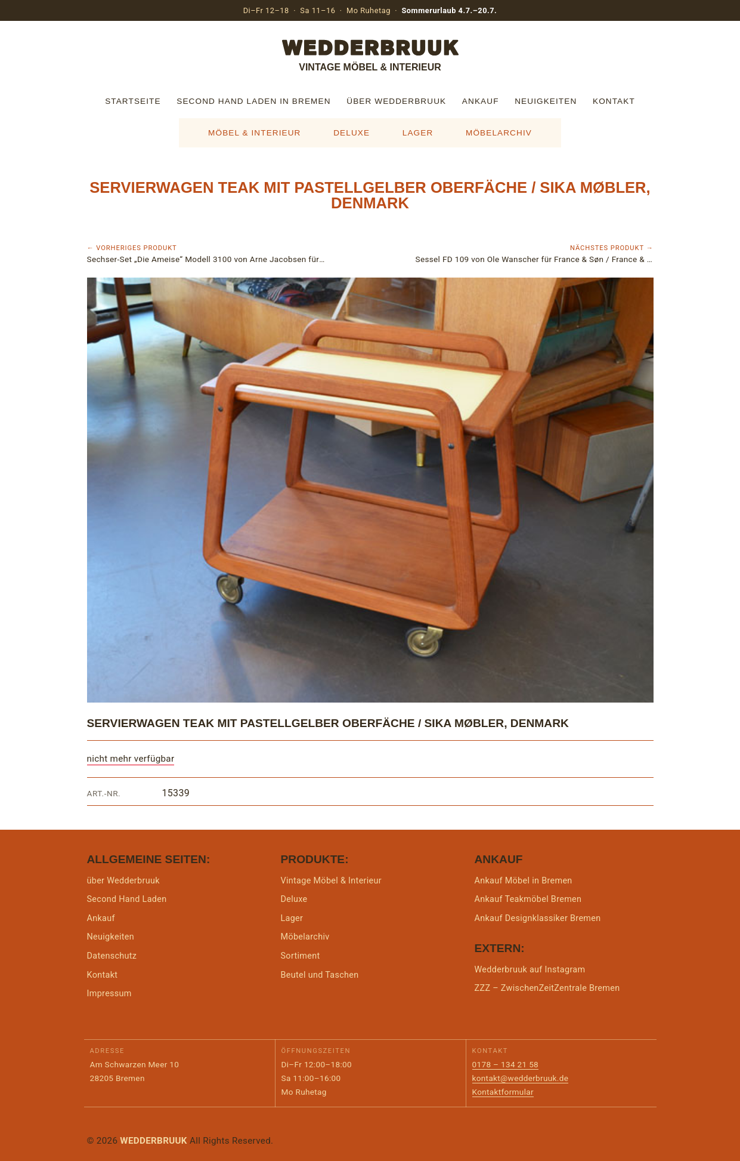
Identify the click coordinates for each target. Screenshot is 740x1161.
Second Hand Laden (127, 899)
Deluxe (351, 132)
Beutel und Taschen (320, 975)
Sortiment (300, 956)
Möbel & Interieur (254, 132)
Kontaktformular (503, 1092)
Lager (418, 132)
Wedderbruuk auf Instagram (530, 970)
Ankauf (480, 101)
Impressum (109, 993)
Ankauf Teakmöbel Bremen (528, 899)
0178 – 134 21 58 (505, 1064)
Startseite (132, 101)
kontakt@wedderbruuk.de (520, 1078)
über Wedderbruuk (396, 101)
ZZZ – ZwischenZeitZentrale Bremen (547, 988)
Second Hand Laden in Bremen (253, 101)
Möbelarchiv (499, 132)
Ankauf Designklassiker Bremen (538, 918)
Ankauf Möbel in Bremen (523, 881)
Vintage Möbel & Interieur (331, 881)
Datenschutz (112, 956)
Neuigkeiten (546, 101)
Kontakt (614, 101)
